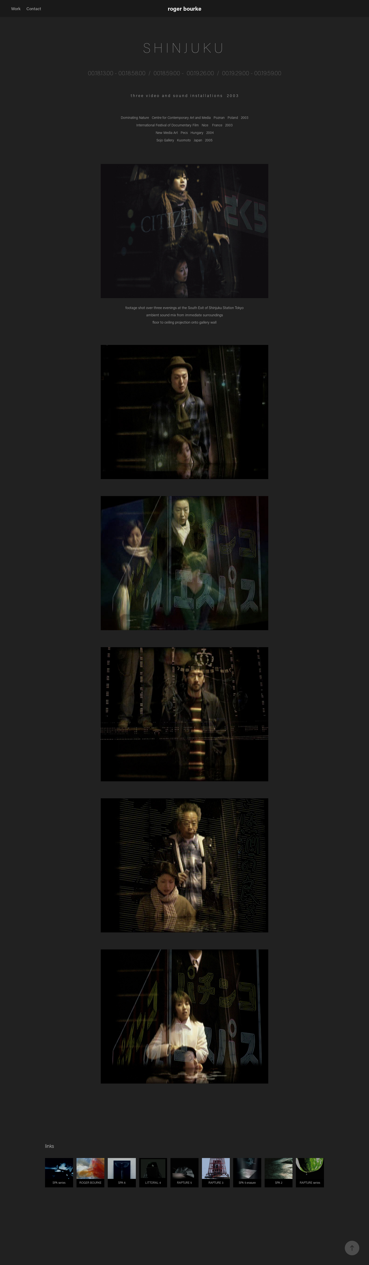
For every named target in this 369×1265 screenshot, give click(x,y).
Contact (33, 8)
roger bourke (184, 8)
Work (16, 8)
